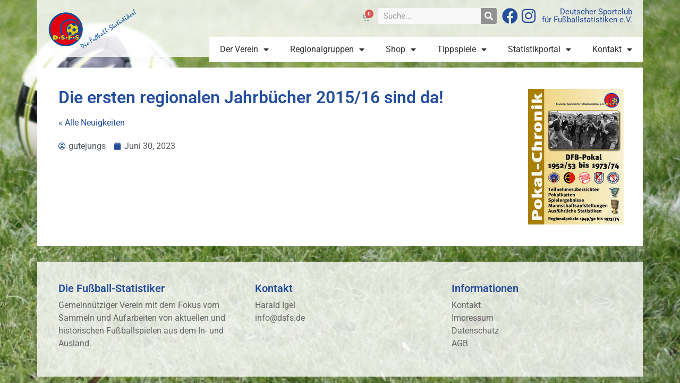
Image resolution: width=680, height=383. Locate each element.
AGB (460, 343)
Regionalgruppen (327, 49)
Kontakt (612, 49)
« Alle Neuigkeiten (91, 123)
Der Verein (244, 49)
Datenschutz (475, 331)
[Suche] (489, 16)
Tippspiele (462, 49)
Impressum (473, 318)
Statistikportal (539, 49)
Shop (401, 49)
